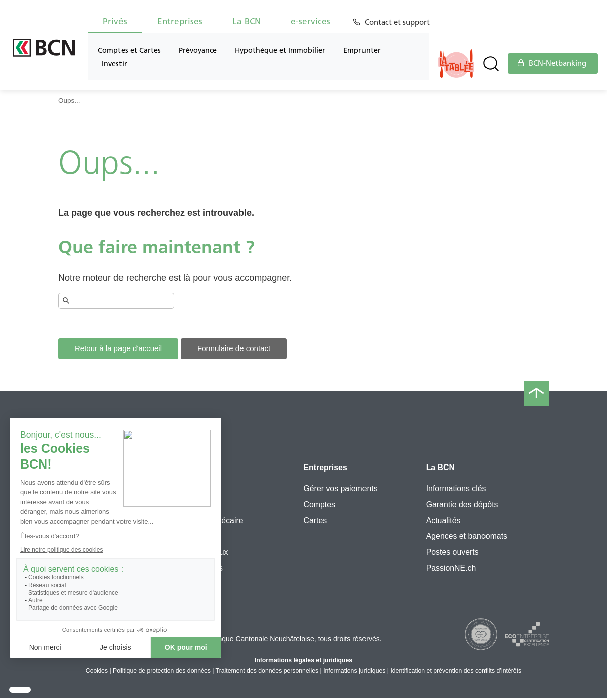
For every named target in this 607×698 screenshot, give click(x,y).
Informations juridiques (354, 670)
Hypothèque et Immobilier (280, 50)
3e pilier (195, 504)
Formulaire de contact (233, 348)
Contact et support (399, 22)
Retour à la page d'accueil (118, 348)
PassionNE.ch (451, 568)
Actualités (443, 520)
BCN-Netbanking (551, 63)
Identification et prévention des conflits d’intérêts (455, 670)
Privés (115, 21)
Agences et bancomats (466, 536)
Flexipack (197, 488)
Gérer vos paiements (340, 488)
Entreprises (179, 21)
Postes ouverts (452, 552)
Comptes (319, 504)
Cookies (97, 670)
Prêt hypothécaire (212, 520)
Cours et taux (204, 552)
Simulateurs (202, 568)
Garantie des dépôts (462, 504)
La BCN (246, 21)
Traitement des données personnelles (267, 670)
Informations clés (456, 488)
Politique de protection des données (162, 670)
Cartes (315, 520)
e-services (310, 21)
